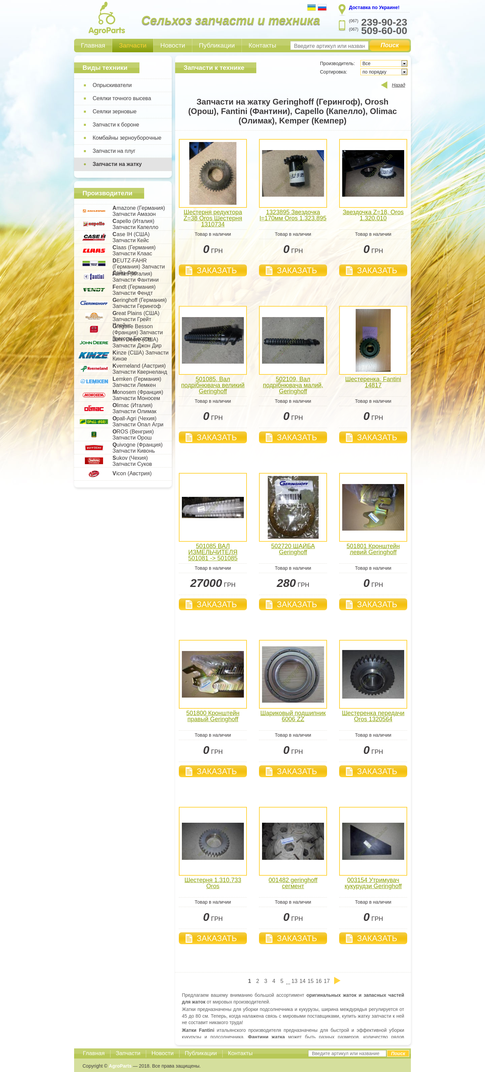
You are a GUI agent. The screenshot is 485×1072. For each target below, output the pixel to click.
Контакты (262, 45)
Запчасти (133, 45)
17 (327, 981)
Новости (172, 45)
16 (319, 981)
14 (302, 981)
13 (294, 981)
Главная (93, 45)
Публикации (217, 45)
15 (311, 981)
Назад (398, 85)
